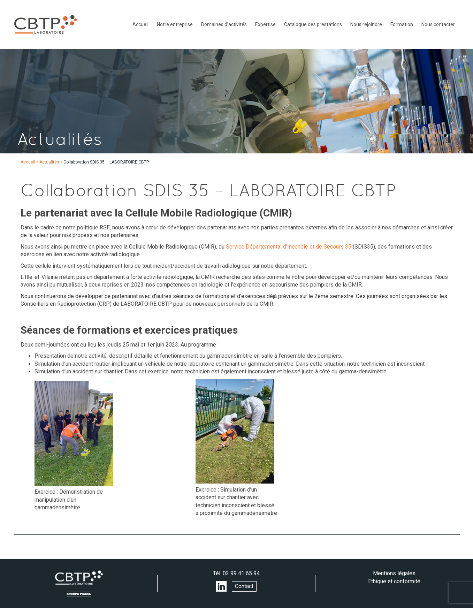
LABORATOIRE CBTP (45, 24)
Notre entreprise (175, 24)
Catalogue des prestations (313, 24)
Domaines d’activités (224, 24)
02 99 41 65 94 (241, 573)
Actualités (49, 162)
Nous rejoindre (366, 24)
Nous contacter (438, 24)
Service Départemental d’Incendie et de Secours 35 (288, 246)
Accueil (140, 24)
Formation (401, 24)
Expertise (265, 24)
